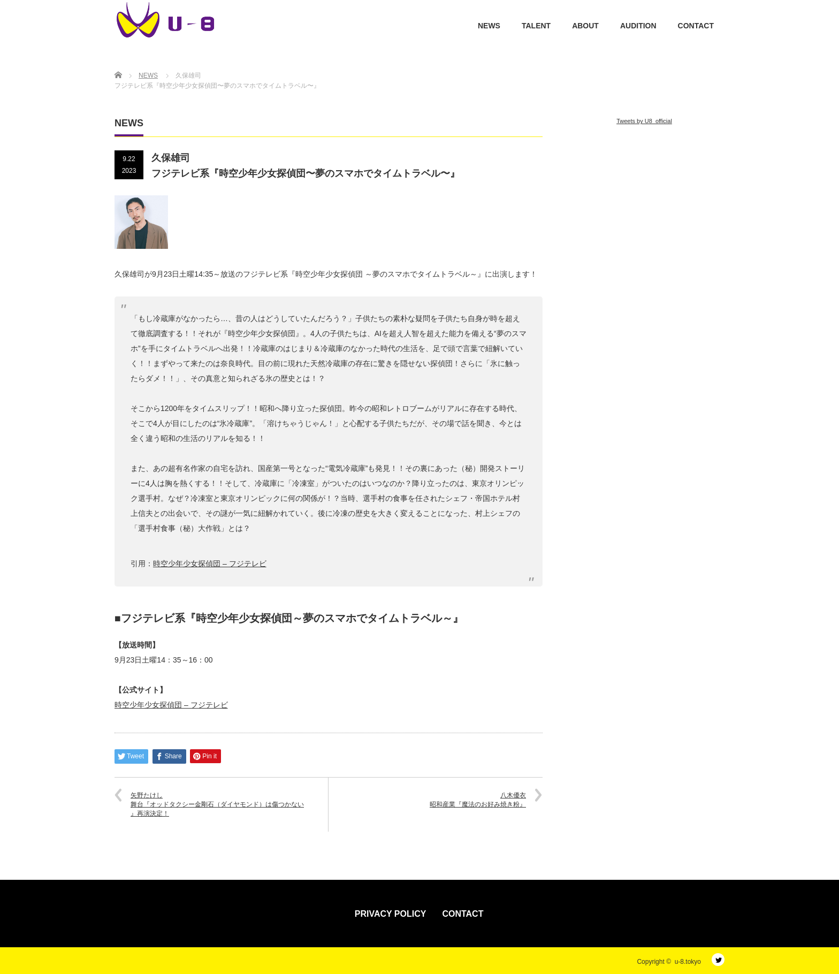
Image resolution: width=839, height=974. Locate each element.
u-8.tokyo (688, 961)
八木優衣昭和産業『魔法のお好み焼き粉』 (478, 800)
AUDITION (638, 25)
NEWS (489, 25)
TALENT (536, 25)
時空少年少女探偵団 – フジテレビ (171, 705)
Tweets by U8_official (644, 121)
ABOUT (585, 25)
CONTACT (696, 25)
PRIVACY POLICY (390, 913)
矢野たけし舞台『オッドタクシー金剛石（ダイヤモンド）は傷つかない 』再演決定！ (217, 804)
